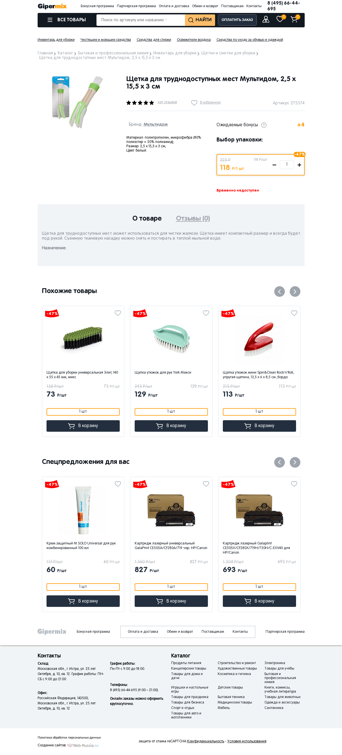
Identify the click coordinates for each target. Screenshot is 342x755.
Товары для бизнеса (187, 702)
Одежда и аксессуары (282, 702)
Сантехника (273, 708)
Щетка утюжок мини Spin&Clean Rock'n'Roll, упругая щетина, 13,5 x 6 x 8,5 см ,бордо (278, 375)
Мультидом (156, 124)
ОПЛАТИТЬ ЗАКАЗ (237, 20)
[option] (78, 102)
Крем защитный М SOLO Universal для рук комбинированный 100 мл (130, 546)
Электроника (274, 663)
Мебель (224, 708)
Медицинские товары (235, 702)
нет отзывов (167, 102)
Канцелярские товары (188, 668)
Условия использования (246, 741)
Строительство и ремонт (237, 663)
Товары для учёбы (279, 668)
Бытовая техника (231, 697)
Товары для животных (282, 697)
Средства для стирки (154, 40)
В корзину (103, 426)
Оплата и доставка (174, 6)
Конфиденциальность (205, 741)
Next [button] (295, 291)
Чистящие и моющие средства (105, 40)
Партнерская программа (136, 6)
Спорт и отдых (182, 708)
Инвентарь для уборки (56, 40)
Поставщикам (232, 6)
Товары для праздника (189, 697)
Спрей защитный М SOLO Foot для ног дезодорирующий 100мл (38, 546)
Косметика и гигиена (234, 674)
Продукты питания (186, 663)
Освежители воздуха (194, 40)
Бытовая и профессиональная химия (280, 678)
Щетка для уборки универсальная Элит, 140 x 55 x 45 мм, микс (102, 375)
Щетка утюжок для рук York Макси (183, 372)
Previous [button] (279, 291)
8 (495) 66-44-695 (283, 6)
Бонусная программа (97, 6)
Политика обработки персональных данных (69, 737)
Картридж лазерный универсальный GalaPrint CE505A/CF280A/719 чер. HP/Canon (219, 546)
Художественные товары (237, 668)
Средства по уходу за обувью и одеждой (250, 40)
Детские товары (230, 687)
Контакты (254, 6)
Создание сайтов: (52, 745)
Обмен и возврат (205, 6)
